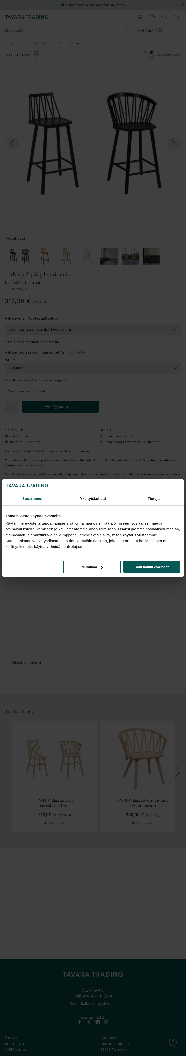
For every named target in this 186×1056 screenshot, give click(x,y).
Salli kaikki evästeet (151, 567)
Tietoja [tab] (154, 498)
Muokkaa (92, 567)
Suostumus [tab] (32, 498)
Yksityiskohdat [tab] (93, 498)
